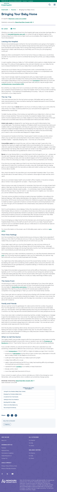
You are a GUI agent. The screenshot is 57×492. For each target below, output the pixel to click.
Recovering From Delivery (10, 407)
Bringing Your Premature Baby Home (12, 394)
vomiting (19, 366)
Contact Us (4, 458)
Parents (13, 9)
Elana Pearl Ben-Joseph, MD (24, 22)
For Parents (32, 440)
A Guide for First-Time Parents (11, 396)
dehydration (17, 353)
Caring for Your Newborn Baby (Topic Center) (14, 391)
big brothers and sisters (19, 287)
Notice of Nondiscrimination (8, 468)
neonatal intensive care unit (16, 34)
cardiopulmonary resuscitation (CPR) (12, 84)
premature (36, 80)
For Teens (31, 445)
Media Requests (5, 455)
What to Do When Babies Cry (11, 404)
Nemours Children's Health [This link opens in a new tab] (15, 1)
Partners (3, 448)
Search (49, 4)
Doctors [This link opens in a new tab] (25, 1)
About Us (3, 440)
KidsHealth (4, 9)
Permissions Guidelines (7, 453)
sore (2, 255)
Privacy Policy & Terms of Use (9, 466)
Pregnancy (7, 424)
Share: (3, 415)
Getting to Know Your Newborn (11, 399)
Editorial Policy (5, 450)
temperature (13, 351)
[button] (4, 28)
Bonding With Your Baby (10, 402)
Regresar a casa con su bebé (17, 18)
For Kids (31, 443)
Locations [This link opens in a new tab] (30, 1)
